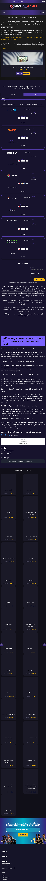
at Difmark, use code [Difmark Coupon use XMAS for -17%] (20, 1)
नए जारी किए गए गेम (7, 854)
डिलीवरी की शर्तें (6, 870)
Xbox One (11, 94)
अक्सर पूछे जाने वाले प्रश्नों (8, 856)
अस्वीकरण (4, 868)
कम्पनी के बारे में (6, 866)
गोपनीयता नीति (6, 872)
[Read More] (23, 48)
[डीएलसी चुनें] (23, 101)
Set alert (39, 280)
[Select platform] (23, 98)
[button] (1, 633)
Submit (23, 823)
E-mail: (32, 267)
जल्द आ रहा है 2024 (7, 852)
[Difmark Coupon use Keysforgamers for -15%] (23, 320)
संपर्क (3, 864)
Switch (35, 94)
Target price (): (35, 273)
